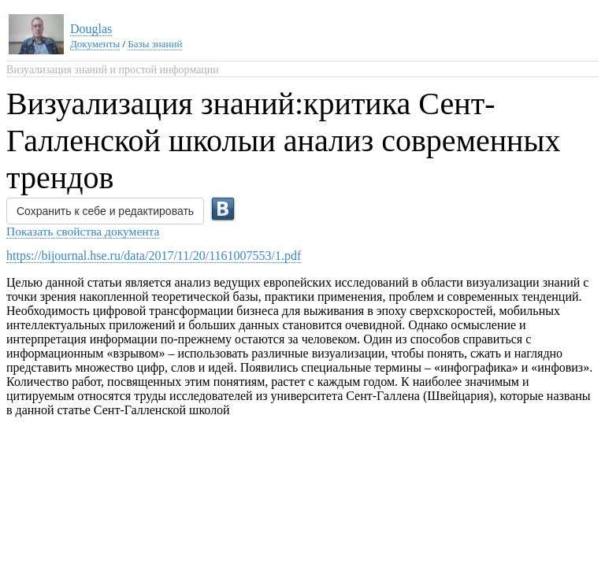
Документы (95, 44)
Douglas (91, 28)
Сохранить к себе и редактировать (105, 211)
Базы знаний (155, 44)
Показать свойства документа (82, 231)
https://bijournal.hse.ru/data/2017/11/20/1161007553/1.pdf (153, 255)
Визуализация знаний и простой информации (112, 70)
